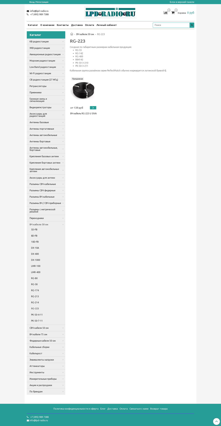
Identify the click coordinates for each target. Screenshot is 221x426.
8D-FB (34, 235)
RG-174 (35, 290)
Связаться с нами (139, 408)
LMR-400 (35, 272)
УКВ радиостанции (40, 48)
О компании (47, 25)
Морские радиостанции (42, 60)
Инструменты (37, 372)
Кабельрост (36, 353)
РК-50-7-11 (37, 320)
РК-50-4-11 (37, 314)
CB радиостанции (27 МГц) (44, 79)
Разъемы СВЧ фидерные (42, 190)
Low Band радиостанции (43, 67)
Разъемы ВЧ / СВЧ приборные (45, 203)
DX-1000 (35, 260)
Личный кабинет (106, 25)
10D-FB (35, 242)
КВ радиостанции (39, 41)
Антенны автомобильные (43, 135)
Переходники (37, 218)
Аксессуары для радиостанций (38, 114)
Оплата (89, 25)
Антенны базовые (39, 122)
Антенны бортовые (40, 141)
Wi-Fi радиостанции (40, 73)
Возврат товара (159, 408)
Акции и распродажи (41, 385)
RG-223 (35, 308)
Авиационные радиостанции (45, 54)
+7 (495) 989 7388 (39, 14)
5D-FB (34, 229)
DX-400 (35, 254)
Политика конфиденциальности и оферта (76, 408)
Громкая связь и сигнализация (38, 100)
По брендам (36, 391)
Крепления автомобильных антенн (44, 170)
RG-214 (35, 302)
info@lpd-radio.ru (39, 11)
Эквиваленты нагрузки (42, 359)
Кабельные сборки (39, 347)
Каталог (33, 25)
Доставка (77, 25)
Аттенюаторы (37, 366)
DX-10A (35, 248)
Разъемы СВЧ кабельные (43, 184)
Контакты (63, 25)
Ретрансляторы (38, 86)
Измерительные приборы (43, 379)
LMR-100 (35, 266)
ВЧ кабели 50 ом (85, 34)
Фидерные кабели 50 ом (43, 340)
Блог (102, 408)
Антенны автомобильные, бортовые (44, 149)
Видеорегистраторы (40, 107)
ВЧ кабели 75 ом (38, 334)
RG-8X (34, 278)
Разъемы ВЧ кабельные (42, 196)
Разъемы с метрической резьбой (42, 210)
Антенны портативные (42, 129)
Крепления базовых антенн (44, 156)
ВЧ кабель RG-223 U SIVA (83, 113)
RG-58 (34, 284)
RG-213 (35, 296)
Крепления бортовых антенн (45, 162)
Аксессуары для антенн (42, 177)
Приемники (35, 92)
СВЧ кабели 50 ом (39, 328)
